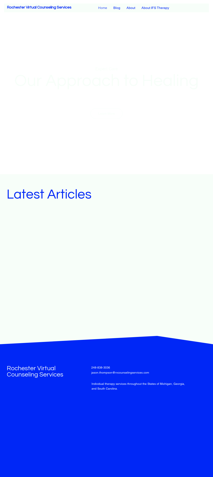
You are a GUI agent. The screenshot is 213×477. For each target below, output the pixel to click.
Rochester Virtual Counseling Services (39, 7)
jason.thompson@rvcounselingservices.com (120, 372)
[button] (106, 113)
